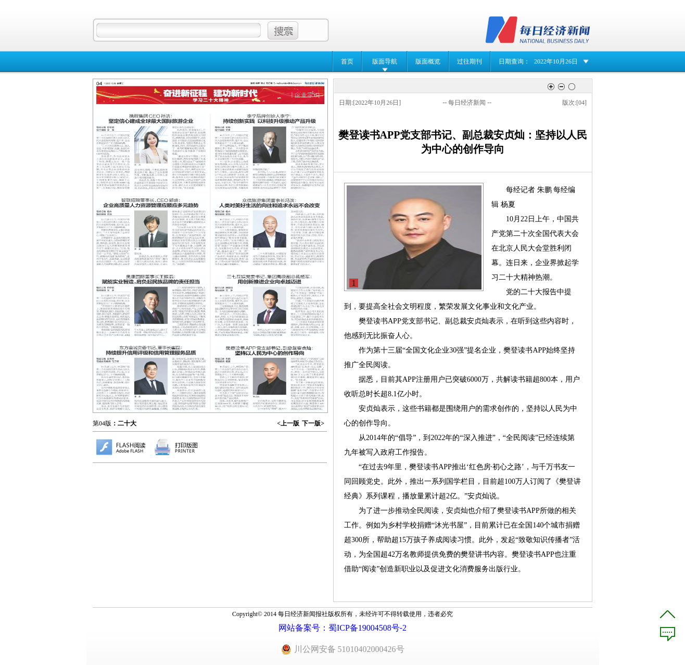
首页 (347, 61)
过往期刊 (469, 61)
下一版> (313, 423)
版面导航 (384, 61)
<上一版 (288, 423)
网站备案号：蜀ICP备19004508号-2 (342, 627)
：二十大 (123, 423)
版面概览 (427, 61)
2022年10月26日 (556, 61)
